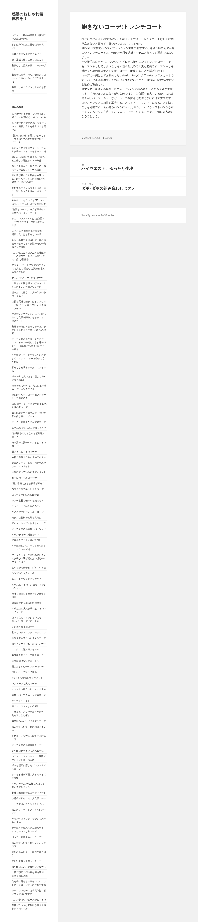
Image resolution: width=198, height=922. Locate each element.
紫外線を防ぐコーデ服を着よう (28, 655)
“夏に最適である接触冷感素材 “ (28, 483)
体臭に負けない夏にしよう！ (26, 660)
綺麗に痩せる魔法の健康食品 (26, 602)
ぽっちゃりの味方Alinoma (25, 494)
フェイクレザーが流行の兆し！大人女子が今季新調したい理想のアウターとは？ (29, 558)
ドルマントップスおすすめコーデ (29, 523)
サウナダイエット (21, 700)
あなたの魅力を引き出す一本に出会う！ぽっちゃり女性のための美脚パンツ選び (29, 243)
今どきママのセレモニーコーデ (28, 511)
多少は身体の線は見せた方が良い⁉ (28, 46)
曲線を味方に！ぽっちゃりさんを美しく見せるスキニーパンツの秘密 (29, 330)
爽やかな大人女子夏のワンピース (29, 866)
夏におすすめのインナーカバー (28, 666)
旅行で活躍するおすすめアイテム (29, 457)
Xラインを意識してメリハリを (27, 677)
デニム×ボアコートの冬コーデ (27, 277)
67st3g (108, 137)
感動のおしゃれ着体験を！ (27, 16)
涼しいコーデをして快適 (24, 672)
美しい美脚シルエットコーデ (26, 860)
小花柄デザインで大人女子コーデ (29, 798)
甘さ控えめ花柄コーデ (23, 626)
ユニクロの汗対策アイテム (25, 649)
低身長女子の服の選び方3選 (26, 540)
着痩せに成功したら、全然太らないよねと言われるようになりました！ (29, 78)
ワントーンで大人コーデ (24, 683)
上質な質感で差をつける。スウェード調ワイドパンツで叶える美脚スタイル (29, 305)
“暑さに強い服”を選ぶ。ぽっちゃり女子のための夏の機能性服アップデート (29, 139)
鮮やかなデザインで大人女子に (28, 750)
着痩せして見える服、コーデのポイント (29, 67)
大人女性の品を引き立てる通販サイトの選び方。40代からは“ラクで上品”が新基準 (29, 256)
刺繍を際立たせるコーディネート (29, 792)
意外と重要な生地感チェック (26, 53)
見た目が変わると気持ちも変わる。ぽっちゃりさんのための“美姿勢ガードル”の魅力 (28, 179)
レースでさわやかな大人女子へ (28, 804)
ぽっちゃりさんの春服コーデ (26, 744)
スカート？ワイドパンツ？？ (26, 578)
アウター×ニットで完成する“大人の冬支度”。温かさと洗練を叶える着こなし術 (29, 268)
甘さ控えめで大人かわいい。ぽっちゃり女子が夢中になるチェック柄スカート (29, 317)
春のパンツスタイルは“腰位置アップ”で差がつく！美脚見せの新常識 (28, 222)
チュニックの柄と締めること (26, 506)
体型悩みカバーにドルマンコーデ (29, 721)
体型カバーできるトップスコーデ (29, 694)
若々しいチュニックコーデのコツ (29, 632)
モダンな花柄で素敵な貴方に (26, 517)
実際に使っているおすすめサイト (29, 472)
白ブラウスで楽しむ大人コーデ (28, 489)
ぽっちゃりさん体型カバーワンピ (29, 528)
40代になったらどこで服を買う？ (29, 427)
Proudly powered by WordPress (99, 215)
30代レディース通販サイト (25, 534)
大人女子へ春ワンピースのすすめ (29, 689)
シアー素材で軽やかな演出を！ (28, 500)
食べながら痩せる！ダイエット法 (29, 567)
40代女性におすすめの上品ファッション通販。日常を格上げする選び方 (29, 126)
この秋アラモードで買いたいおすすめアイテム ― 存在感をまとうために (29, 358)
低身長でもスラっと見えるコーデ (29, 638)
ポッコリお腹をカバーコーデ (26, 837)
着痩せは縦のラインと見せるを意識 (29, 89)
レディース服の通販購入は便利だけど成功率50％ (29, 37)
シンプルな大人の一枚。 (24, 573)
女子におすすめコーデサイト (26, 477)
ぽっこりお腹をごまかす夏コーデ (29, 422)
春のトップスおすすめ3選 (25, 706)
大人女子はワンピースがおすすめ (29, 899)
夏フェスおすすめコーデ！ (25, 451)
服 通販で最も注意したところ (28, 59)
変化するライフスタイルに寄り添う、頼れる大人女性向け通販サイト (29, 191)
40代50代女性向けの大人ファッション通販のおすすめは (116, 48)
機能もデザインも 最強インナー (29, 643)
